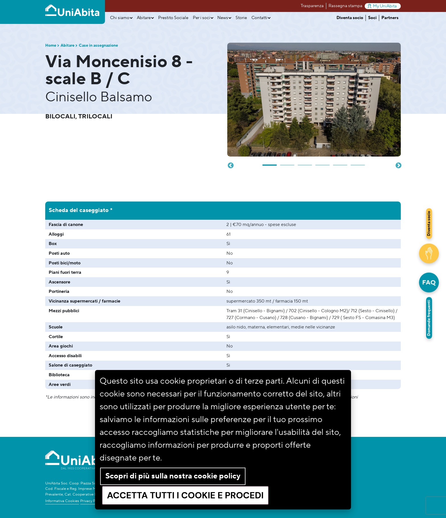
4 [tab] (322, 162)
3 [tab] (305, 162)
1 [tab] (270, 162)
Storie (241, 17)
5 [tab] (340, 162)
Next (398, 165)
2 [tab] (287, 162)
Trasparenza (312, 6)
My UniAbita (382, 6)
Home (50, 45)
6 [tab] (358, 162)
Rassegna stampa (345, 6)
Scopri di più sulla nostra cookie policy (172, 476)
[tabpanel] (314, 100)
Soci (372, 17)
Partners (389, 17)
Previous (230, 165)
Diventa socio (349, 17)
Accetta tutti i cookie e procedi (185, 495)
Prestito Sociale (173, 17)
